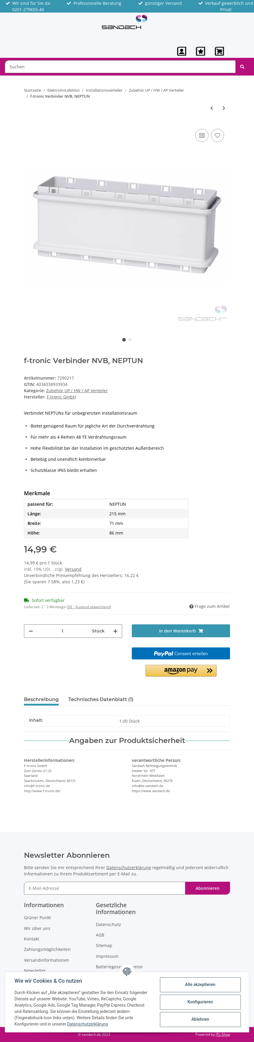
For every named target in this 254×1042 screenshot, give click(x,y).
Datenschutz (108, 924)
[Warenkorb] (220, 51)
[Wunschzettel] (200, 51)
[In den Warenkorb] (181, 630)
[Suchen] (120, 66)
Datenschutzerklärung (128, 867)
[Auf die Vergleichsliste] (201, 135)
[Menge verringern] (30, 631)
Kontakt (31, 939)
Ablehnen (200, 1019)
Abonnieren (208, 888)
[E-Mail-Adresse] (104, 888)
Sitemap (104, 945)
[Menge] (62, 631)
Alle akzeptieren (200, 984)
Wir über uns (37, 928)
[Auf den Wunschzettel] (217, 135)
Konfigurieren (200, 1001)
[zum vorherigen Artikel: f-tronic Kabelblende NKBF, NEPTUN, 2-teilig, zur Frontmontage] (211, 108)
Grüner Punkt (37, 917)
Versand (73, 569)
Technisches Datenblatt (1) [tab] (101, 699)
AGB (100, 935)
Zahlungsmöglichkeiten (47, 949)
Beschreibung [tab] (41, 699)
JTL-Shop (223, 1034)
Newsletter (35, 970)
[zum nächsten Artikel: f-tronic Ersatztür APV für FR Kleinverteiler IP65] (224, 108)
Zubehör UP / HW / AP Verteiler (77, 390)
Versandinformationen (46, 960)
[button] (181, 51)
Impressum (107, 956)
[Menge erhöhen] (115, 631)
